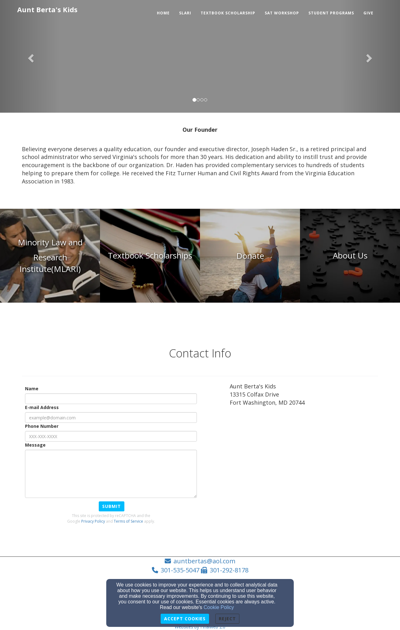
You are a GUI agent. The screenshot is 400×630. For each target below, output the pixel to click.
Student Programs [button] (331, 13)
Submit (111, 506)
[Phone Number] (111, 436)
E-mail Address (42, 407)
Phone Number (41, 426)
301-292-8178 (229, 570)
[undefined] (50, 256)
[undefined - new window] (250, 256)
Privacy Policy (93, 521)
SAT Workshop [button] (282, 13)
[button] (30, 56)
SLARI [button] (185, 13)
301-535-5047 (180, 570)
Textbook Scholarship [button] (228, 13)
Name (31, 389)
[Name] (111, 398)
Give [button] (368, 13)
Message (35, 445)
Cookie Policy (219, 607)
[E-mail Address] (111, 417)
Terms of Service (128, 521)
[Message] (111, 474)
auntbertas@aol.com (204, 561)
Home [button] (163, 13)
